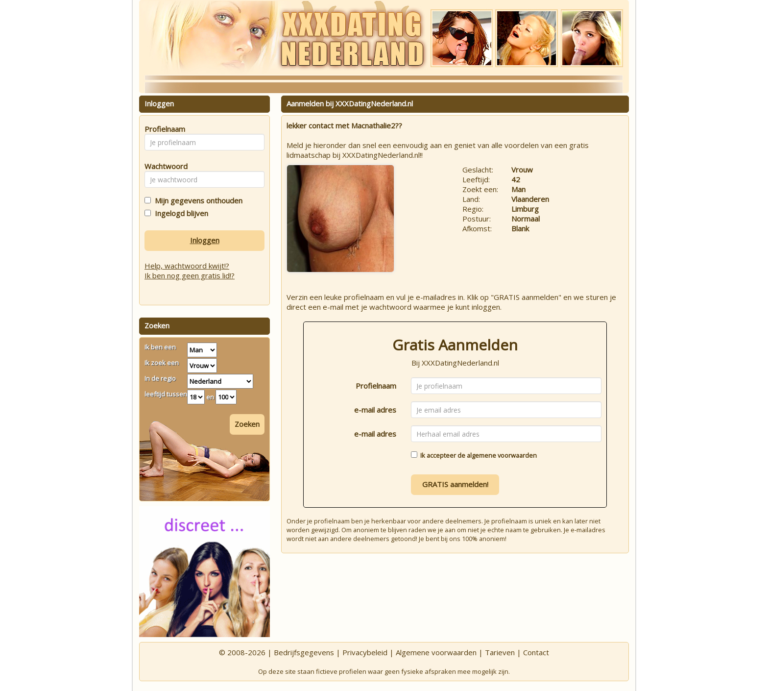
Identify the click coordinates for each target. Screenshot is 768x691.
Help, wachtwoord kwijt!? (186, 266)
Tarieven (500, 652)
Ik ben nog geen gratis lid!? (189, 275)
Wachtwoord (163, 166)
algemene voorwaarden (502, 455)
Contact (536, 652)
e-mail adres (375, 410)
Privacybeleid (364, 652)
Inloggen (204, 240)
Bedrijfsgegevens (304, 652)
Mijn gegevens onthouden (196, 200)
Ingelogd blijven (179, 213)
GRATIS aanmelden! (455, 484)
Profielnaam (376, 386)
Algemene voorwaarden (436, 652)
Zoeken (247, 424)
